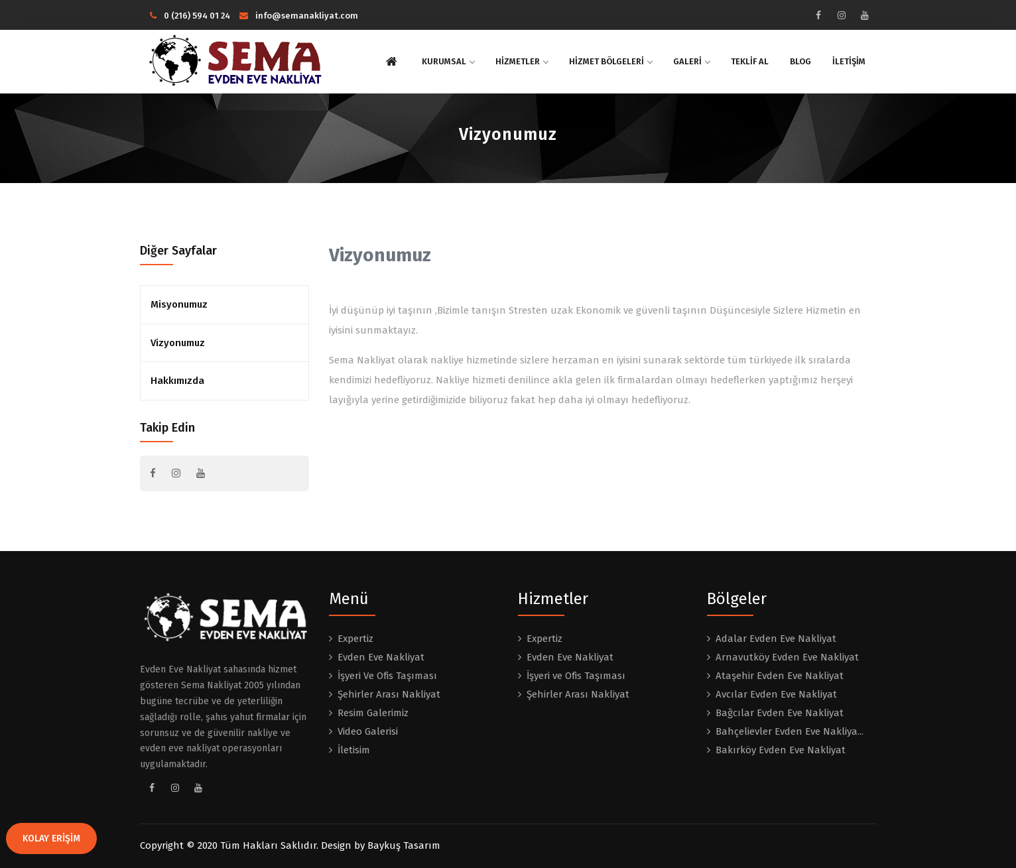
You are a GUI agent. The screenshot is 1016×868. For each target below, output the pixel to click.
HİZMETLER (521, 61)
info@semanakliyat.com (298, 16)
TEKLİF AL (750, 61)
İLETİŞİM (848, 61)
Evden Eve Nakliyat (381, 657)
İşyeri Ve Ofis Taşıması (387, 676)
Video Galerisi (368, 731)
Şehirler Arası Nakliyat (389, 694)
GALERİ (691, 61)
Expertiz (355, 639)
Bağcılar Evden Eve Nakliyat (780, 713)
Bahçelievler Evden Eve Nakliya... (789, 731)
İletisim (354, 750)
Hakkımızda (177, 381)
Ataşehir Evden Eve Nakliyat (780, 676)
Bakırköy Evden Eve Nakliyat (781, 750)
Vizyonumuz (178, 343)
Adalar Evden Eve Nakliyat (776, 639)
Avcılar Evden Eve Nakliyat (776, 694)
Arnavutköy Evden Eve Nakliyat (787, 657)
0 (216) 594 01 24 (190, 16)
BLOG (800, 61)
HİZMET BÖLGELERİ (610, 61)
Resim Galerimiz (373, 713)
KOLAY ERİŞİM (51, 838)
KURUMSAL (448, 61)
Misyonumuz (179, 304)
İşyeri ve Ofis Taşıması (576, 676)
